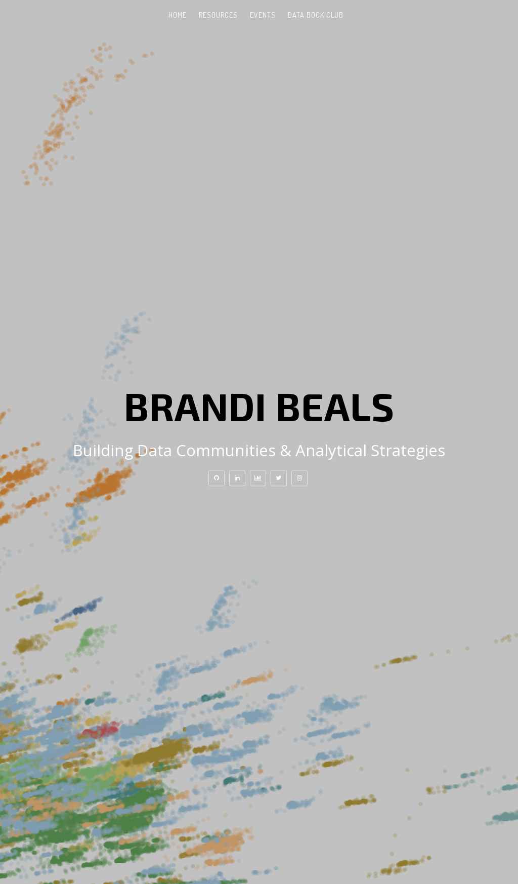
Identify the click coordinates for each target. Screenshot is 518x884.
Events (263, 15)
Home (177, 15)
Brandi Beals (259, 405)
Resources (218, 15)
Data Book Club (315, 15)
